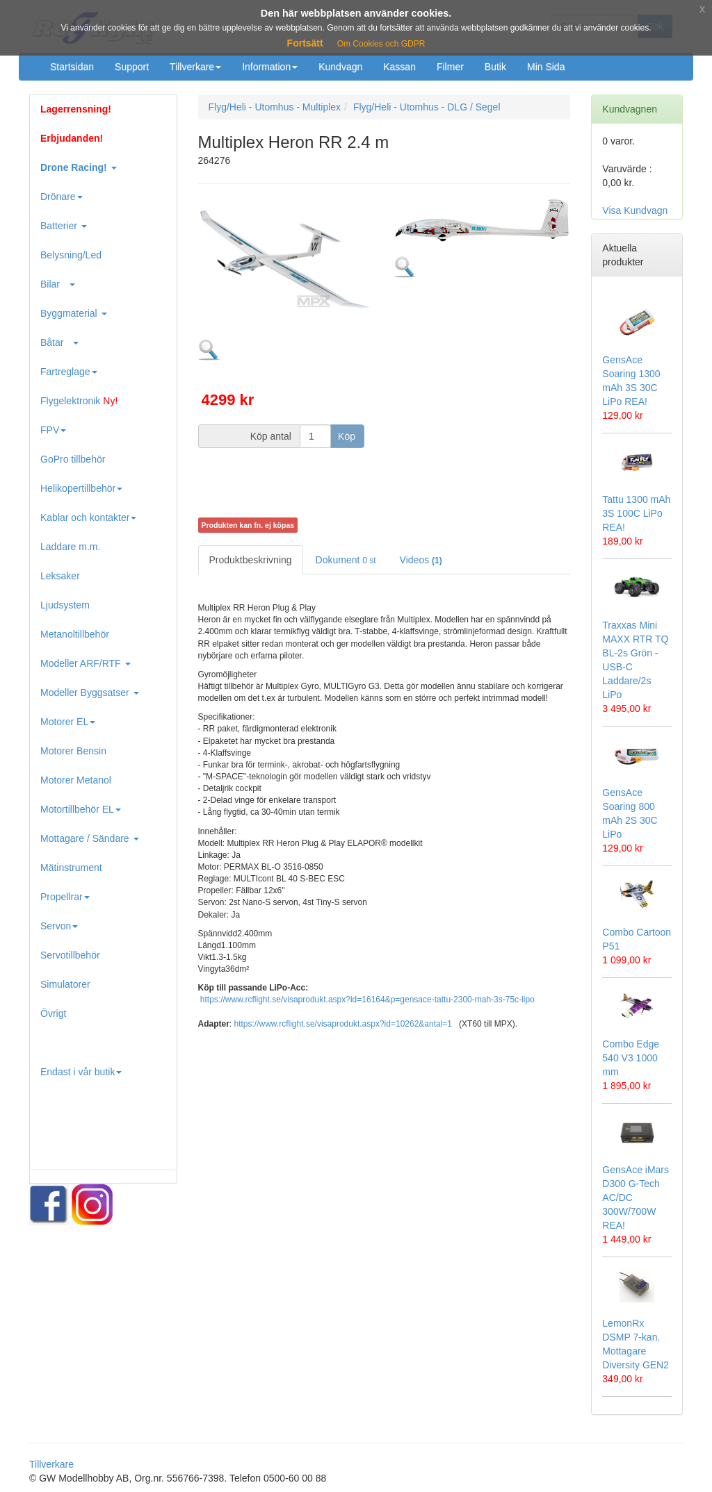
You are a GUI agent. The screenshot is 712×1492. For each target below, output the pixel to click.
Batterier (63, 225)
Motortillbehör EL (80, 809)
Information (270, 66)
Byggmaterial (73, 313)
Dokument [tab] (346, 559)
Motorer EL (67, 721)
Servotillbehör (70, 955)
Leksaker (60, 575)
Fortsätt (305, 43)
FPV (53, 430)
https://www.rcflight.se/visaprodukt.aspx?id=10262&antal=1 (343, 1024)
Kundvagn (340, 66)
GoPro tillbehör (72, 459)
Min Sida (546, 66)
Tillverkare (195, 66)
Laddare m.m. (70, 546)
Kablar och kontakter (88, 517)
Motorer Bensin (73, 750)
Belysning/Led (71, 254)
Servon (59, 925)
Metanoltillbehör (74, 634)
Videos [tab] (421, 559)
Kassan (399, 66)
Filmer (450, 66)
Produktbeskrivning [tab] (250, 559)
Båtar (59, 342)
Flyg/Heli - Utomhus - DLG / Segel (427, 107)
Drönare (61, 196)
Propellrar (65, 896)
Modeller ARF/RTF (85, 663)
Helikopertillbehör (81, 488)
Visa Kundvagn (635, 210)
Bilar (57, 284)
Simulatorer (65, 984)
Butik (495, 66)
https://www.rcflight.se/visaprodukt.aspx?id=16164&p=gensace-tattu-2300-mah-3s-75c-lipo (367, 999)
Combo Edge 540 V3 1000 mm (630, 1057)
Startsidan (72, 66)
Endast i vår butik (81, 1071)
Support (132, 66)
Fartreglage (68, 371)
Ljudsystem (65, 605)
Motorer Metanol (75, 780)
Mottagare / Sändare (89, 838)
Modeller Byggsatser (89, 692)
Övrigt (53, 1013)
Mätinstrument (71, 867)
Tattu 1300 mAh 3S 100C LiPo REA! (636, 513)
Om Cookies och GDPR (381, 44)
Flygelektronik (79, 400)
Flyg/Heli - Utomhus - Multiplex (275, 107)
